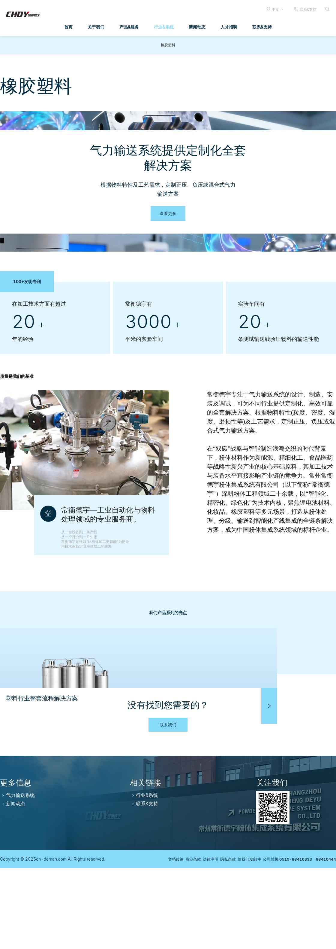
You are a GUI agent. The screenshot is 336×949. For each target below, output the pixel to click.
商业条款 (175, 939)
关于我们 (96, 26)
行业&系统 (163, 26)
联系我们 (168, 805)
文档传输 (155, 939)
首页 (68, 26)
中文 (275, 9)
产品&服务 (129, 26)
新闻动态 (197, 26)
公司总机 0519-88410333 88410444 (296, 939)
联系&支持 (305, 9)
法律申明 (196, 939)
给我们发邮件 (240, 939)
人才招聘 (228, 26)
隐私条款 (216, 939)
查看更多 (168, 213)
